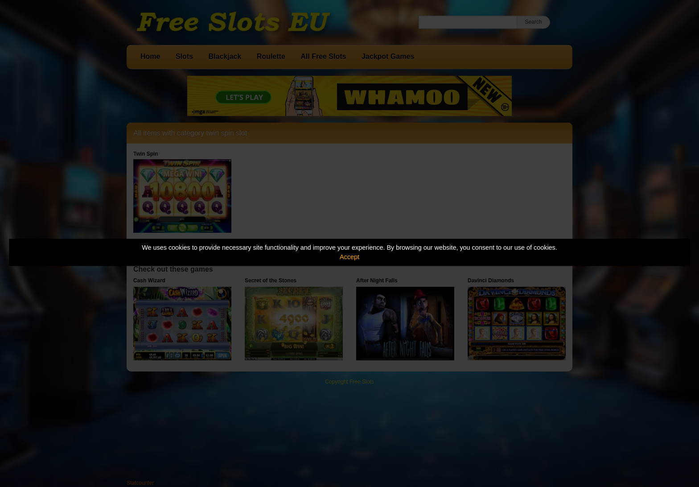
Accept (349, 256)
